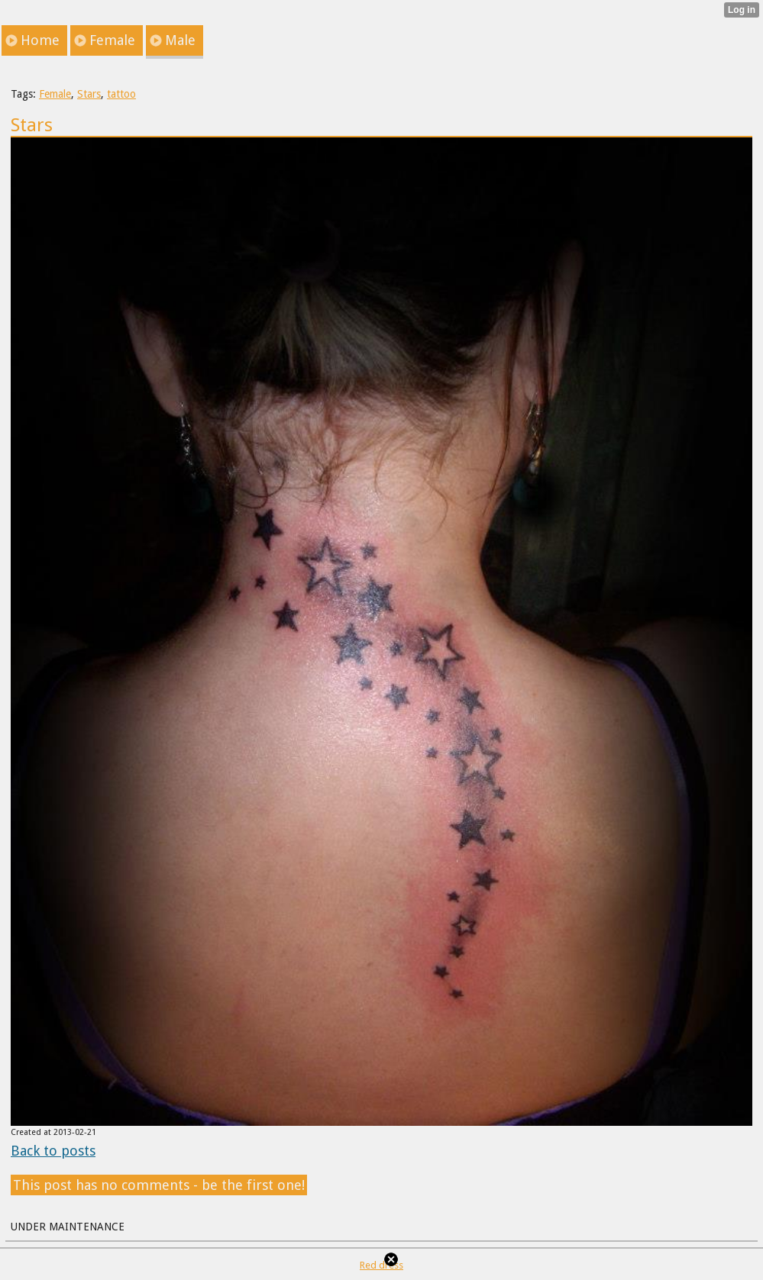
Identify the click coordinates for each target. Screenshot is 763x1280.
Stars (89, 94)
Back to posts (53, 1151)
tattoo (121, 94)
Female (55, 94)
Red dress (381, 1265)
